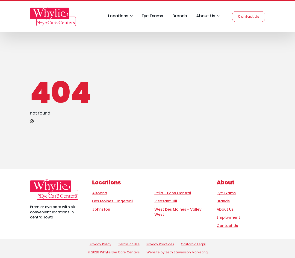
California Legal (193, 244)
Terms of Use (129, 244)
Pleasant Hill (165, 201)
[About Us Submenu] (217, 16)
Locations (118, 16)
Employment (228, 217)
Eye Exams (152, 16)
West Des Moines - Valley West (177, 212)
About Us (205, 16)
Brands (179, 16)
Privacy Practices (160, 244)
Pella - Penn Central (172, 193)
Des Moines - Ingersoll (112, 201)
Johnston (101, 209)
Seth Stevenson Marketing (186, 252)
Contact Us (227, 225)
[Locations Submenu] (130, 16)
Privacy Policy (100, 244)
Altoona (99, 193)
